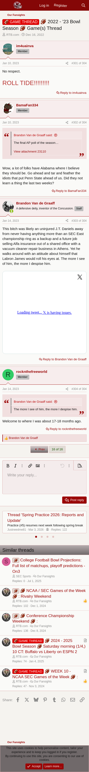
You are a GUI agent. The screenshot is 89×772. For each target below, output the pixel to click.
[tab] (36, 536)
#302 (75, 122)
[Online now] (11, 211)
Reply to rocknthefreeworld (68, 429)
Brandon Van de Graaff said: (33, 135)
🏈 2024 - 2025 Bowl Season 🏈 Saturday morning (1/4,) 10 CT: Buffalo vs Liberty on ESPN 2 (48, 646)
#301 (75, 63)
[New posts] (74, 5)
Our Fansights (46, 576)
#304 (75, 389)
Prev (39, 449)
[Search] (83, 5)
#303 (75, 220)
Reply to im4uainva (73, 93)
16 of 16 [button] (57, 449)
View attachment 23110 (30, 151)
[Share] (67, 63)
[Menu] (6, 5)
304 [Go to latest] (84, 63)
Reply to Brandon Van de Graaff (64, 359)
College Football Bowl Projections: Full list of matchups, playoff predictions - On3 (48, 566)
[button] (7, 466)
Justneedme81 (16, 529)
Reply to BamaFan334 (71, 191)
